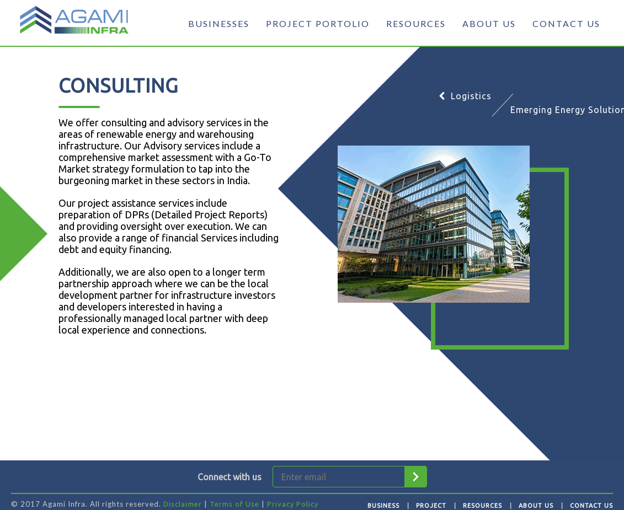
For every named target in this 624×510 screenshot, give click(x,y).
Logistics (465, 96)
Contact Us (591, 505)
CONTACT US (566, 23)
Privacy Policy (292, 504)
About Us (536, 505)
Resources (482, 505)
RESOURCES (416, 23)
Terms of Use (234, 504)
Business (383, 505)
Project (431, 505)
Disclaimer (182, 504)
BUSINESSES (218, 23)
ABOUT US (489, 23)
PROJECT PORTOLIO (318, 23)
